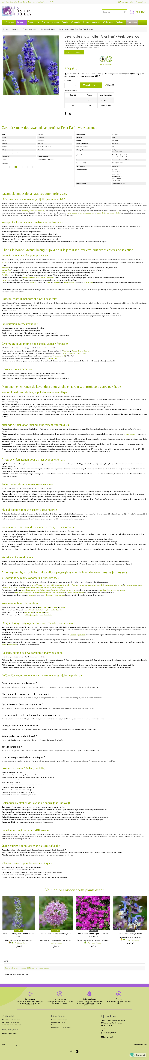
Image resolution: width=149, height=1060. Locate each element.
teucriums (119, 585)
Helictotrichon (44, 607)
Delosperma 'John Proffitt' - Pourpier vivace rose (93, 935)
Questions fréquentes (58, 1023)
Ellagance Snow (69, 283)
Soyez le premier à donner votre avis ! (16, 975)
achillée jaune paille (31, 615)
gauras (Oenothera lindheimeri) (65, 590)
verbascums (114, 590)
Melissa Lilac (80, 354)
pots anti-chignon (129, 434)
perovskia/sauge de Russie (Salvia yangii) (35, 590)
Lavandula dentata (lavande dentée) (108, 213)
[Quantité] (70, 85)
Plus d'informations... (74, 52)
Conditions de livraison (59, 1020)
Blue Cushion (40, 278)
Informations (108, 1016)
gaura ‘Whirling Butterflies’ (34, 610)
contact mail (37, 2)
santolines (68, 585)
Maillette (5, 280)
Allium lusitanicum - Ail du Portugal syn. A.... (56, 935)
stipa (47, 612)
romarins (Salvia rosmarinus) (54, 585)
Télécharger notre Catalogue (11, 1025)
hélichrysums (96, 585)
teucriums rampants (56, 588)
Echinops (62, 607)
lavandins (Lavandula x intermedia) (33, 211)
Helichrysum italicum (108, 585)
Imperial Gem (6, 270)
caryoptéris (39, 588)
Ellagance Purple (29, 278)
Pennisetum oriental (58, 593)
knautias (122, 590)
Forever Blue (6, 273)
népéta (52, 590)
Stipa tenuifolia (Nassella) (23, 593)
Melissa (56, 283)
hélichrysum (40, 612)
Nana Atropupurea (68, 354)
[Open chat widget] (137, 1054)
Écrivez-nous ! (108, 1037)
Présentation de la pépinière (11, 1020)
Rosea (48, 283)
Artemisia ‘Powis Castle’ (9, 588)
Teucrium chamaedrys (131, 585)
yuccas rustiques (59, 595)
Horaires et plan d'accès (9, 1034)
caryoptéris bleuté (46, 615)
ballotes (46, 588)
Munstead (5, 268)
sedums (31, 595)
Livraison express (60, 999)
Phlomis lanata (30, 588)
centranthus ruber (104, 590)
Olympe (74, 351)
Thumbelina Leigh (59, 356)
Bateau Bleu (88, 283)
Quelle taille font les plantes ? (61, 1028)
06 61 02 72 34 (49, 2)
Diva (55, 358)
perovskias (81, 635)
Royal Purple (6, 275)
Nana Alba (33, 283)
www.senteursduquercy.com (15, 1045)
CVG (53, 1025)
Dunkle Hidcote (83, 351)
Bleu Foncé (66, 351)
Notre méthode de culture (10, 1023)
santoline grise (29, 612)
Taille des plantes (89, 999)
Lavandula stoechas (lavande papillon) (81, 213)
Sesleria (69, 593)
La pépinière (30, 999)
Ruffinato (50, 358)
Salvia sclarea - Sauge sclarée (130, 933)
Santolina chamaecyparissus (81, 585)
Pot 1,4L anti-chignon (106, 64)
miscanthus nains (78, 593)
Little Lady (50, 278)
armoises (142, 585)
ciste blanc (53, 607)
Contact (119, 999)
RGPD (145, 1045)
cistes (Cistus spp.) (38, 585)
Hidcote (4, 263)
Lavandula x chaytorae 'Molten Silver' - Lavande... (18, 935)
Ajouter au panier (91, 85)
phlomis (21, 588)
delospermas (49, 595)
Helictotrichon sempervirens (42, 593)
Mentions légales (138, 1045)
